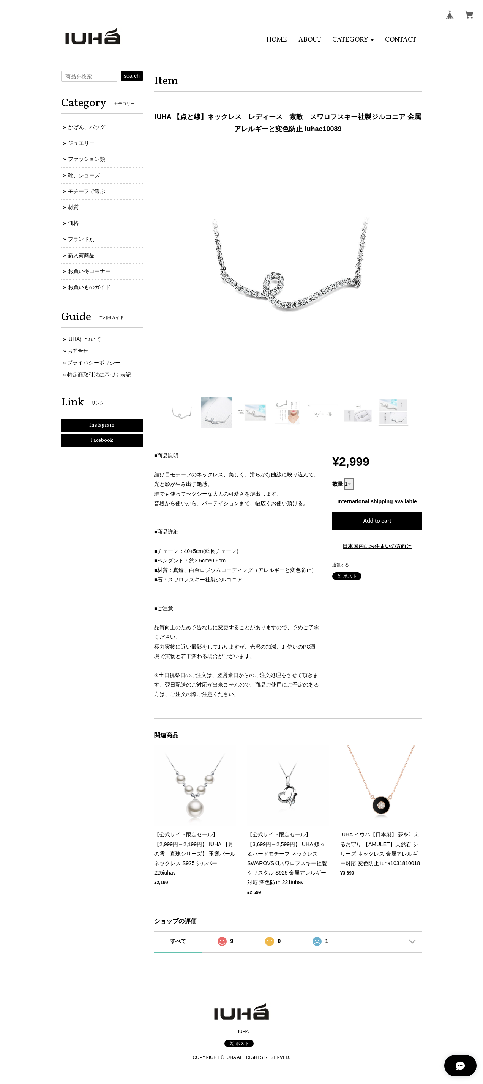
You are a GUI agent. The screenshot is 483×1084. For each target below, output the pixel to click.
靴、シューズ (84, 175)
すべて (178, 941)
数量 (337, 484)
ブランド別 (81, 239)
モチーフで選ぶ (86, 191)
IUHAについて (84, 339)
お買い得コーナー (89, 271)
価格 (73, 223)
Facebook (102, 440)
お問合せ (77, 351)
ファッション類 (86, 159)
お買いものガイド (89, 287)
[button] (353, 40)
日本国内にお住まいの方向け (377, 546)
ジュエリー (81, 143)
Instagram (102, 425)
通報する (340, 564)
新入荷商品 (81, 255)
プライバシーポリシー (93, 363)
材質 (73, 207)
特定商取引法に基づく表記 (99, 375)
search (132, 76)
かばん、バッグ (86, 127)
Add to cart (377, 521)
